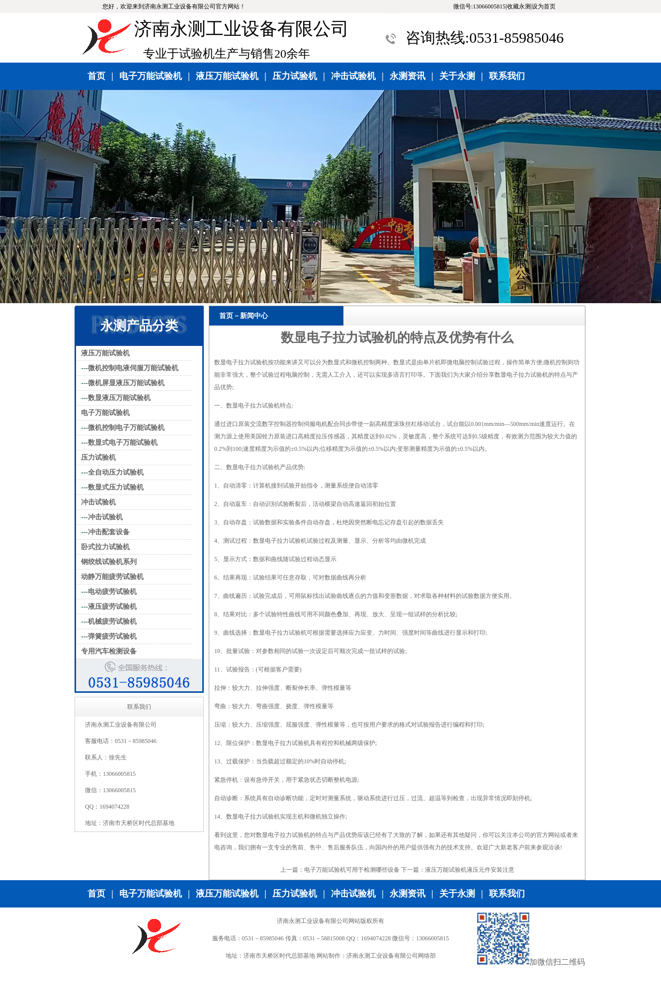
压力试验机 (294, 76)
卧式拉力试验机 (105, 547)
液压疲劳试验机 (112, 606)
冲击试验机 (353, 76)
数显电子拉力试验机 (241, 362)
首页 (96, 76)
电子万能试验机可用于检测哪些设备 (352, 869)
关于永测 (457, 76)
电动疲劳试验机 (112, 591)
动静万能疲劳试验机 (112, 576)
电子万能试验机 (150, 76)
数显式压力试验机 (116, 487)
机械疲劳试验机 (112, 621)
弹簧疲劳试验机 (112, 636)
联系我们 (507, 76)
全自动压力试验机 (116, 472)
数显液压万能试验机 (119, 398)
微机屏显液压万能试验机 (126, 383)
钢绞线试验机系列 (109, 562)
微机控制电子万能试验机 (126, 427)
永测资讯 (407, 76)
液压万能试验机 (227, 76)
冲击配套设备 (109, 532)
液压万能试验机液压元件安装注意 (469, 869)
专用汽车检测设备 (109, 651)
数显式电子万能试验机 (123, 442)
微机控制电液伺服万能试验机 (133, 368)
